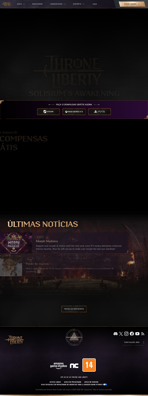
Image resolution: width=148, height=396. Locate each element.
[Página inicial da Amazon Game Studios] (58, 366)
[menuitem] (20, 4)
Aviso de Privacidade (72, 382)
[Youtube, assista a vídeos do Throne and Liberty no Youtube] (137, 334)
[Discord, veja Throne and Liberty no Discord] (116, 334)
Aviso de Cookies (91, 382)
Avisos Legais (55, 382)
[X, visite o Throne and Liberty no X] (121, 334)
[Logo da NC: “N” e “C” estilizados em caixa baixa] (74, 366)
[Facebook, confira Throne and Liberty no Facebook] (132, 334)
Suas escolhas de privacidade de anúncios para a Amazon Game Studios (74, 385)
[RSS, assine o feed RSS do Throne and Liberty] (142, 334)
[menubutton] (20, 4)
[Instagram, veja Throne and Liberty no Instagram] (126, 334)
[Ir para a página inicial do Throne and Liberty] (6, 4)
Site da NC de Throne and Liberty (74, 377)
